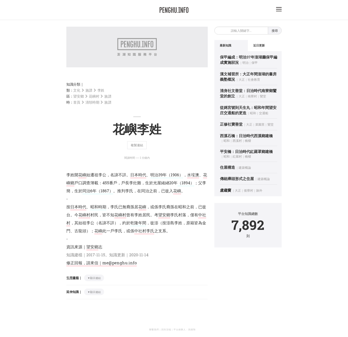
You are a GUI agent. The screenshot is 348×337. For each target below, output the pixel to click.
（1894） (186, 182)
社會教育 (254, 79)
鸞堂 (263, 96)
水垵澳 (193, 174)
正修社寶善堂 (231, 124)
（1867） (105, 190)
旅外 (259, 190)
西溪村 (237, 140)
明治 (245, 62)
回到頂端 (166, 329)
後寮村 (248, 190)
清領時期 (92, 102)
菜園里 (260, 124)
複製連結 (137, 145)
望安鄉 (78, 96)
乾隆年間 (138, 222)
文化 (76, 90)
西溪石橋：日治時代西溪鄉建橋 (246, 135)
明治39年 (158, 174)
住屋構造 (227, 167)
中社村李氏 (144, 230)
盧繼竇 (225, 190)
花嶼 (82, 174)
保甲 (254, 62)
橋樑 (248, 140)
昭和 (253, 113)
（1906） (175, 174)
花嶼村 (94, 96)
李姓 (100, 90)
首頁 (76, 102)
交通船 (263, 113)
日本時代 (138, 174)
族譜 (88, 90)
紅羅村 (237, 156)
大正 (242, 79)
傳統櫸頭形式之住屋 (237, 178)
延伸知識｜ (74, 292)
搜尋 (275, 30)
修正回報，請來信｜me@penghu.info (101, 262)
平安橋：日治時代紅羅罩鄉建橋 (246, 151)
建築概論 (245, 167)
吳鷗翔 (192, 329)
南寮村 (252, 96)
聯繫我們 (154, 329)
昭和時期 (98, 206)
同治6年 (89, 190)
